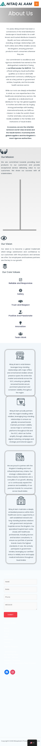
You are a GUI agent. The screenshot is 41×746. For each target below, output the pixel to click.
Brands (6, 631)
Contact (7, 642)
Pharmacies (8, 639)
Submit (10, 615)
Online (6, 634)
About (6, 628)
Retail (6, 637)
